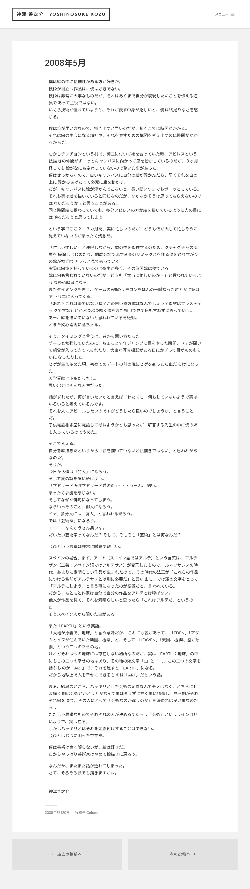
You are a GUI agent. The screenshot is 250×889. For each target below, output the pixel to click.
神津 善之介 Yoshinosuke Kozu (61, 14)
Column (92, 812)
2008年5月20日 (57, 812)
